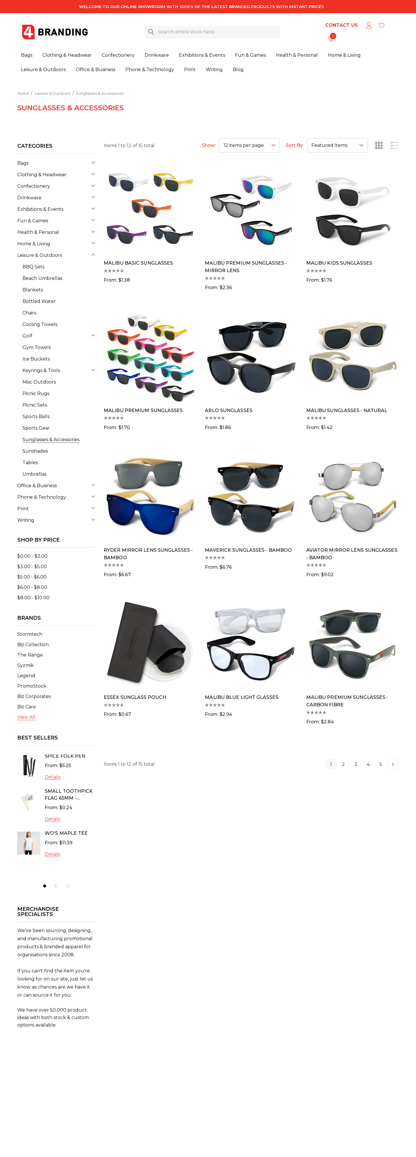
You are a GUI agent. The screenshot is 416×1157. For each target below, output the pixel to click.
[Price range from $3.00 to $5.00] (32, 566)
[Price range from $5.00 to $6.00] (32, 577)
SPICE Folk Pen (65, 756)
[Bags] (26, 55)
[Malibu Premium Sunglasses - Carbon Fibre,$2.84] (352, 643)
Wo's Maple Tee (66, 833)
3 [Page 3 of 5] (355, 764)
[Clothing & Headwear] (67, 55)
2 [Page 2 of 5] (343, 764)
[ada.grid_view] (379, 145)
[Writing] (214, 69)
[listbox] (337, 145)
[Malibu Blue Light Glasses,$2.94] (251, 643)
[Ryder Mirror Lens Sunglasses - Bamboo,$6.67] (150, 496)
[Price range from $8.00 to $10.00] (33, 597)
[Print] (190, 69)
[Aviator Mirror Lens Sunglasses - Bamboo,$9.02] (352, 496)
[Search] (151, 32)
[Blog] (238, 69)
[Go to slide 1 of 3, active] (44, 886)
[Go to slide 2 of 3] (56, 886)
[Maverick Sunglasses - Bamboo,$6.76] (251, 496)
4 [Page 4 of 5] (368, 764)
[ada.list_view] (395, 145)
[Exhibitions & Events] (202, 55)
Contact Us (341, 25)
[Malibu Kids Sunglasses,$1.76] (352, 209)
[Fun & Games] (250, 55)
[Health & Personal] (297, 55)
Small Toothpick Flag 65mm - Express (69, 795)
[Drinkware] (157, 55)
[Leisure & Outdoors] (43, 70)
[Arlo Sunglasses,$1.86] (251, 356)
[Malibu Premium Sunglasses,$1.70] (150, 356)
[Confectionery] (118, 55)
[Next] (393, 764)
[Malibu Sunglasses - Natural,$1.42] (352, 356)
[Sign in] (368, 25)
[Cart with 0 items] (330, 38)
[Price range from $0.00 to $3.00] (32, 556)
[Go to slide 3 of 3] (67, 886)
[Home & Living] (344, 55)
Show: (209, 145)
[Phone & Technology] (149, 70)
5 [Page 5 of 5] (380, 764)
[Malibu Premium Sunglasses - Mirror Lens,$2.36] (251, 209)
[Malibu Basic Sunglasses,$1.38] (150, 209)
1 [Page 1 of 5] (331, 764)
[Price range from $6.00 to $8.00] (32, 587)
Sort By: (295, 145)
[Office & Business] (95, 70)
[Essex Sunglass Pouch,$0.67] (150, 643)
